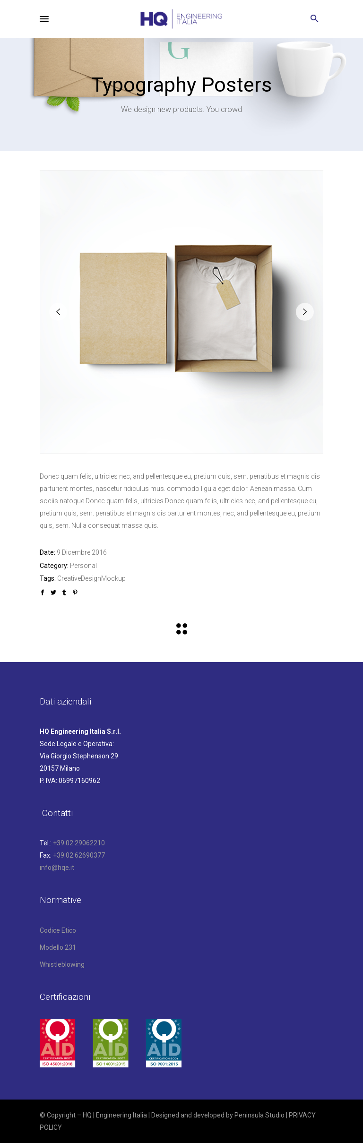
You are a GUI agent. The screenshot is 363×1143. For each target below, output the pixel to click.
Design (91, 578)
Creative (69, 578)
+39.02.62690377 (79, 855)
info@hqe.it (57, 867)
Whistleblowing (62, 964)
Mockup (113, 578)
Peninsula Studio (259, 1115)
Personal (83, 565)
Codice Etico (58, 930)
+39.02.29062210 (79, 843)
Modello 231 (58, 947)
